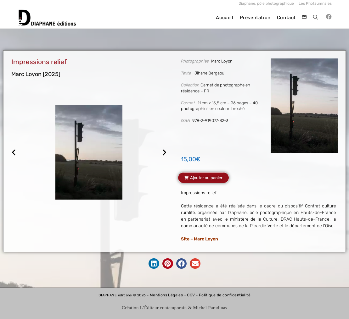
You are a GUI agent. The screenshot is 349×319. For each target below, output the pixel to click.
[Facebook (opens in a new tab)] (329, 17)
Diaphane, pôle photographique (266, 3)
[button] (14, 153)
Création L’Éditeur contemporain (154, 307)
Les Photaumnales (315, 3)
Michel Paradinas (210, 307)
